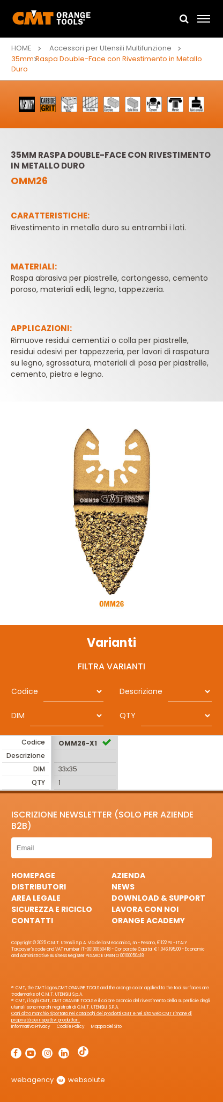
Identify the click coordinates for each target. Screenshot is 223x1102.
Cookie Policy (71, 1027)
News (123, 886)
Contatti (32, 920)
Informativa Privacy (30, 1027)
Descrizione (141, 691)
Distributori (38, 886)
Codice (24, 691)
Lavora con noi (145, 909)
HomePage (33, 875)
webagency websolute (58, 1080)
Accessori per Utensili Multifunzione (110, 48)
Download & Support (158, 898)
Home (21, 48)
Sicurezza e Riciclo (51, 909)
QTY (128, 715)
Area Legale (36, 898)
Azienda (128, 875)
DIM (18, 715)
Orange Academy (148, 920)
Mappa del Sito (106, 1027)
